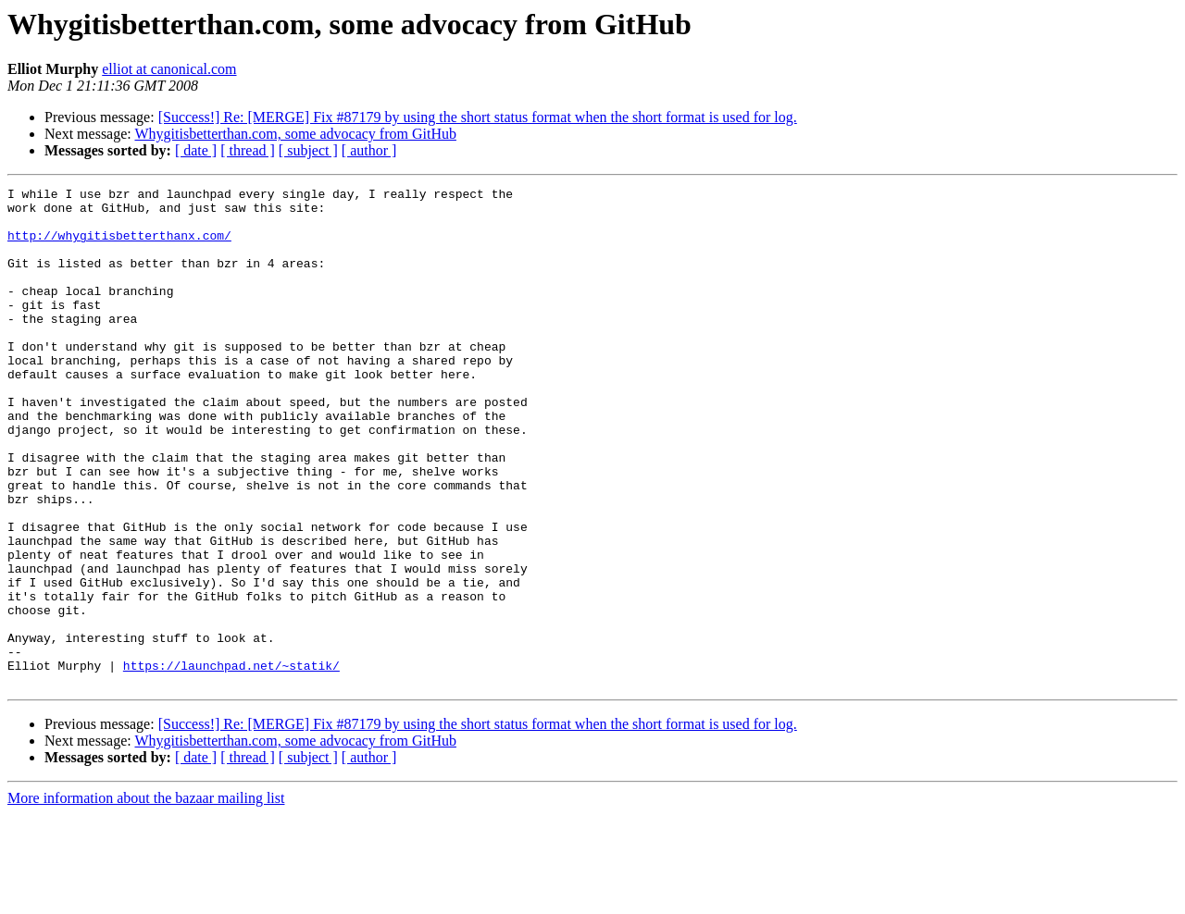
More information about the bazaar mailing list (145, 898)
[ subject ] (308, 150)
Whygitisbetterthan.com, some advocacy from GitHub (294, 134)
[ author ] (369, 150)
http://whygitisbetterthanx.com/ (119, 246)
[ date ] (196, 150)
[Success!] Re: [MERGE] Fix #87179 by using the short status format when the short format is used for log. (477, 117)
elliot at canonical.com (169, 69)
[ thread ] (247, 150)
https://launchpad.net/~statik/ (231, 762)
